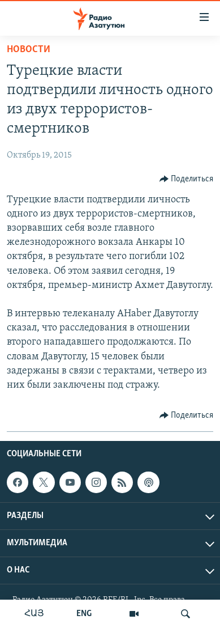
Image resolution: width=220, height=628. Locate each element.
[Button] (186, 179)
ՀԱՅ (34, 613)
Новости (28, 49)
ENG (84, 613)
